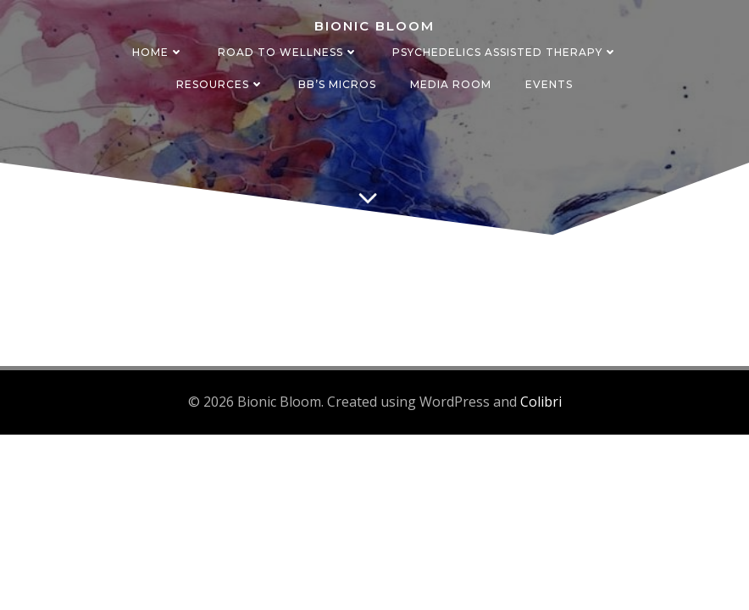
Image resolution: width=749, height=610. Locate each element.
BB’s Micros (337, 84)
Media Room (450, 84)
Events (549, 84)
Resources (220, 84)
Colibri (541, 401)
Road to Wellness (288, 52)
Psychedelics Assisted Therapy (505, 52)
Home (158, 52)
